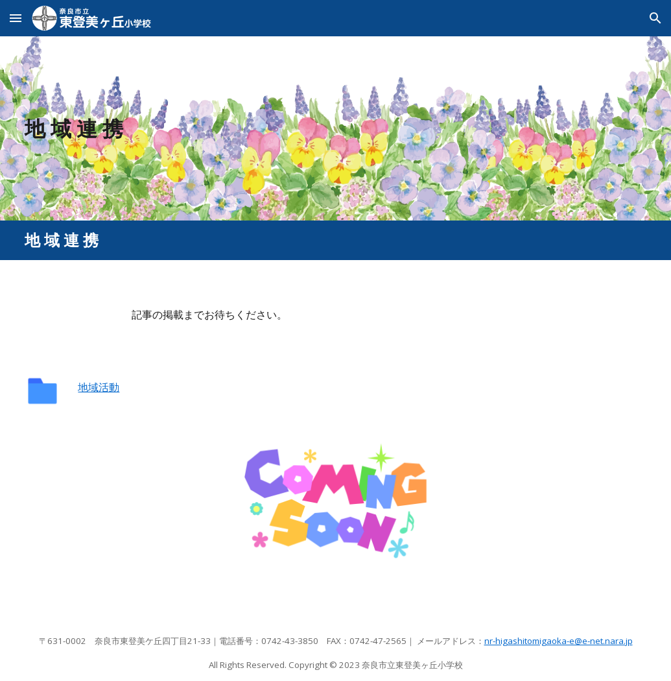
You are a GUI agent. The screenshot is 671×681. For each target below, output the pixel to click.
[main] (335, 128)
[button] (15, 18)
